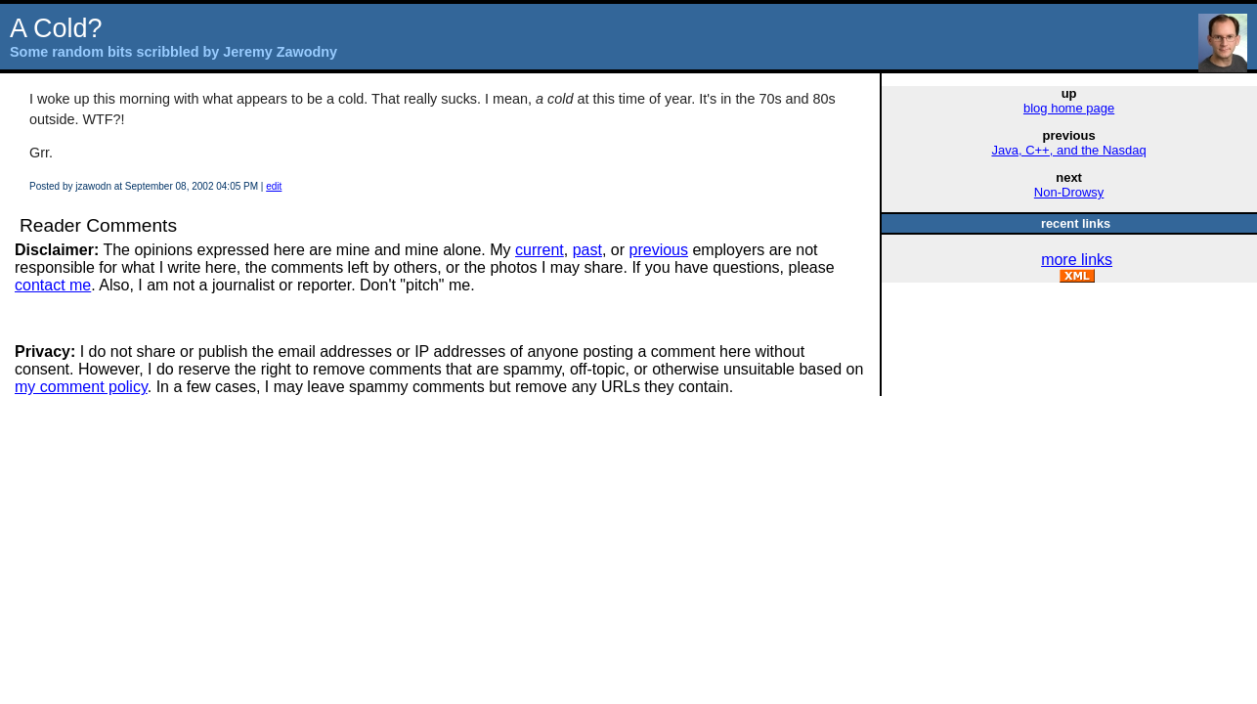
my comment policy (81, 386)
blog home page (1068, 108)
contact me (53, 285)
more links (1076, 259)
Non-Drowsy (1069, 192)
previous (658, 250)
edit (274, 186)
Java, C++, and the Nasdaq (1068, 150)
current (539, 250)
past (587, 250)
